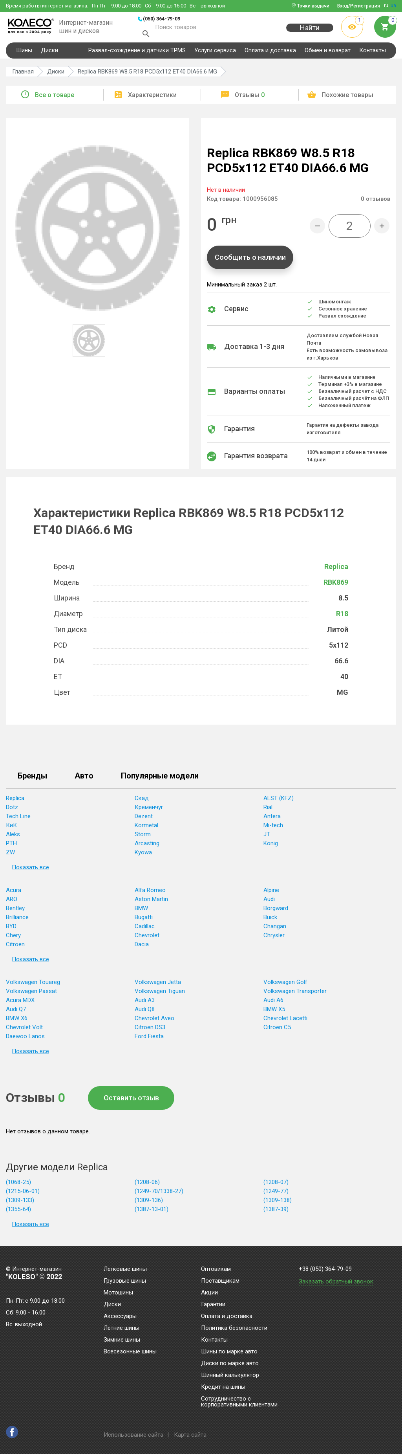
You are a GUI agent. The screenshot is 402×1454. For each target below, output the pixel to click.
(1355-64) (18, 1211)
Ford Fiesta (149, 1038)
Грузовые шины (125, 1281)
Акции (209, 1293)
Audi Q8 (145, 1011)
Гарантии (213, 1305)
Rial (267, 809)
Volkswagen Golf (285, 984)
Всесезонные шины (130, 1352)
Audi (269, 901)
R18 (342, 616)
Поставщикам (220, 1281)
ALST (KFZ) (278, 800)
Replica (336, 569)
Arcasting (147, 845)
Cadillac (145, 928)
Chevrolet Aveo (154, 1020)
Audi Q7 (16, 1011)
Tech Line (18, 818)
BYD (11, 928)
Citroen (15, 946)
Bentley (15, 910)
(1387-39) (276, 1211)
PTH (11, 845)
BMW (141, 910)
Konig (270, 845)
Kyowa (143, 854)
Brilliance (17, 919)
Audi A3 (145, 1002)
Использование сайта (133, 1434)
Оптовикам (216, 1269)
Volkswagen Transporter (295, 993)
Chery (13, 937)
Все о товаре (54, 97)
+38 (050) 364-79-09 (325, 1269)
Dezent (144, 818)
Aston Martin (151, 901)
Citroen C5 (277, 1029)
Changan (274, 928)
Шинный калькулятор (230, 1375)
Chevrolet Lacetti (285, 1020)
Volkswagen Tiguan (160, 993)
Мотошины (118, 1293)
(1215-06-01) (23, 1193)
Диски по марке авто (230, 1363)
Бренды (32, 778)
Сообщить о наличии (250, 259)
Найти (310, 32)
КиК (11, 827)
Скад (142, 800)
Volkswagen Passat (31, 993)
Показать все (30, 869)
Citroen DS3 (150, 1029)
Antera (272, 818)
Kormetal (146, 827)
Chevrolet (147, 937)
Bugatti (144, 919)
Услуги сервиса (215, 52)
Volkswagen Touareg (33, 984)
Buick (270, 919)
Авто (84, 778)
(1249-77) (276, 1193)
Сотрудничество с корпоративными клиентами (239, 1402)
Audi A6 (273, 1002)
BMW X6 (16, 1020)
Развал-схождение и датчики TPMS (137, 52)
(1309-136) (149, 1202)
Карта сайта (190, 1434)
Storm (143, 836)
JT (266, 836)
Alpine (271, 892)
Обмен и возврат (328, 52)
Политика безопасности (234, 1328)
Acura (13, 892)
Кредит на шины (223, 1387)
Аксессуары (120, 1316)
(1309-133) (20, 1202)
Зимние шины (122, 1340)
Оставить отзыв (131, 1100)
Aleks (13, 836)
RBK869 (335, 584)
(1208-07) (276, 1184)
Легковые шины (125, 1269)
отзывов (375, 201)
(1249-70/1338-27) (159, 1193)
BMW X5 (274, 1011)
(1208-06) (147, 1184)
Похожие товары (347, 97)
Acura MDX (20, 1002)
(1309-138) (277, 1202)
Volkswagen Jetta (158, 984)
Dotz (12, 809)
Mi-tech (273, 827)
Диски (49, 52)
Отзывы (250, 97)
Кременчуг (149, 809)
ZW (10, 854)
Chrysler (274, 937)
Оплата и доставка (270, 52)
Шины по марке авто (229, 1352)
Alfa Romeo (150, 892)
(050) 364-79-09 (161, 19)
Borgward (275, 910)
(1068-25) (18, 1184)
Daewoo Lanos (25, 1038)
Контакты (372, 52)
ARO (11, 901)
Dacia (142, 946)
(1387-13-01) (151, 1211)
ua (393, 5)
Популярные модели (160, 778)
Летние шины (121, 1328)
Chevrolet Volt (24, 1029)
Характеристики (152, 97)
